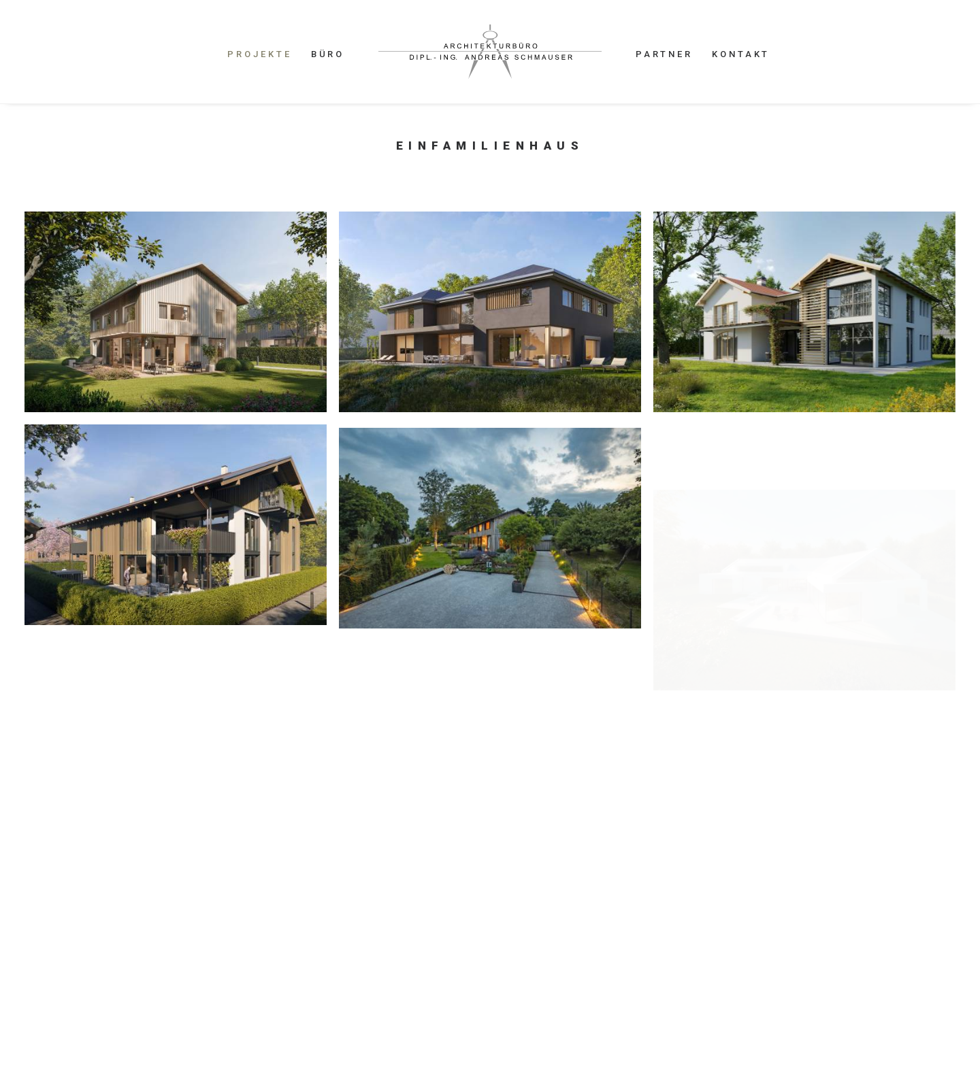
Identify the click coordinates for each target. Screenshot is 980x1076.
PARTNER (664, 54)
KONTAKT (741, 54)
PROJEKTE (259, 54)
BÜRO (328, 54)
